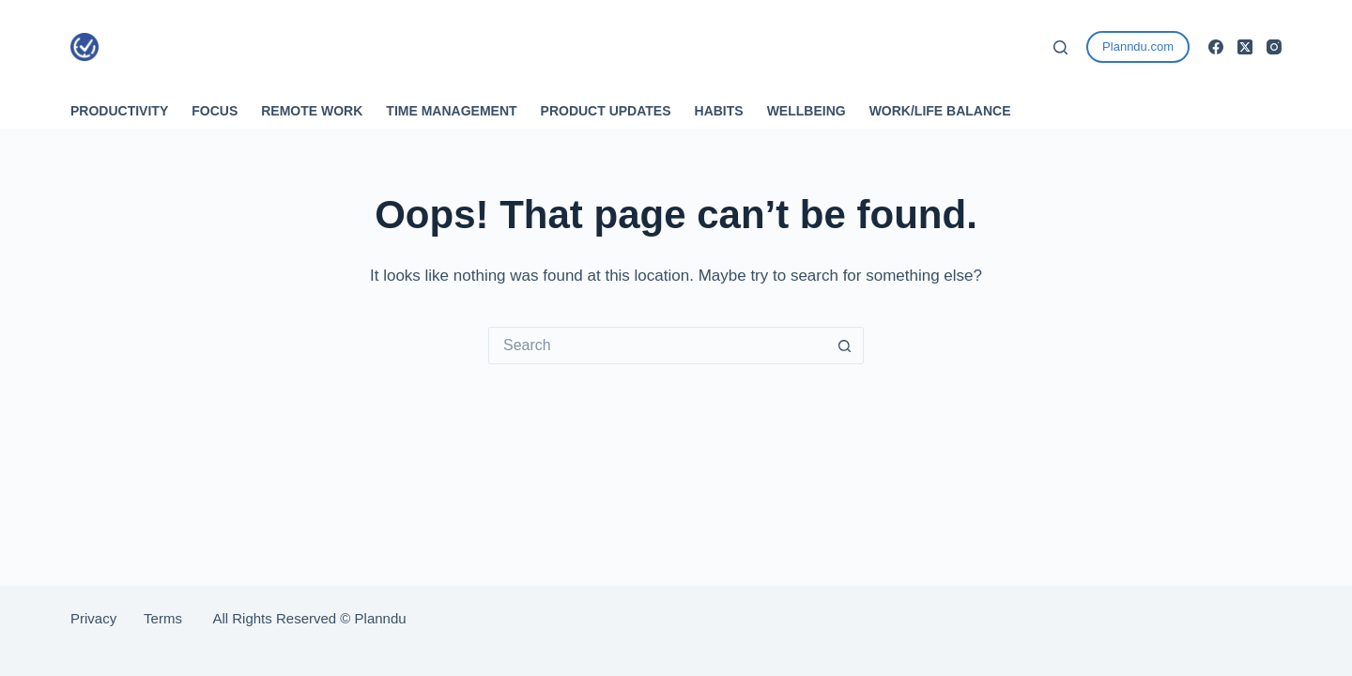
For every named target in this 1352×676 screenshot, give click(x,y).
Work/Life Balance (940, 110)
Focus (215, 110)
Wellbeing (806, 110)
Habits (719, 110)
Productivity (119, 110)
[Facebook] (1215, 46)
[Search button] (845, 345)
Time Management (451, 110)
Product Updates (606, 110)
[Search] (1060, 47)
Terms (163, 618)
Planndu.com (1138, 46)
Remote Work (311, 110)
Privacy (107, 618)
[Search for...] (657, 345)
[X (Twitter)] (1244, 46)
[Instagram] (1274, 46)
